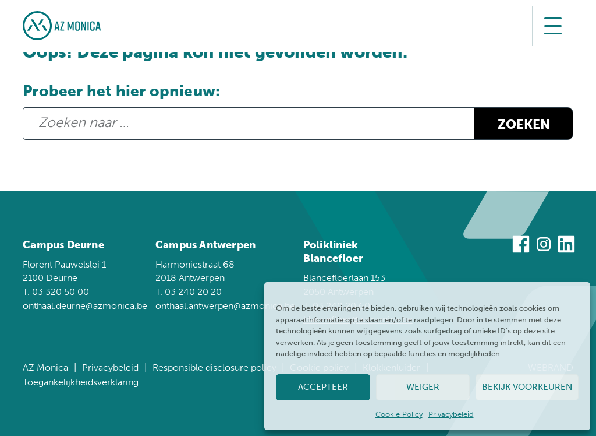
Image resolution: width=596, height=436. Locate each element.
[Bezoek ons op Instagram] (544, 246)
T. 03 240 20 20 (188, 291)
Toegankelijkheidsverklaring (81, 382)
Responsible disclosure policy (214, 367)
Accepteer (323, 387)
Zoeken (524, 124)
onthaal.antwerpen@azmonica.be (225, 305)
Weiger (422, 387)
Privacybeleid (451, 414)
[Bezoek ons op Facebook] (521, 246)
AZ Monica (45, 367)
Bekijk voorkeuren (527, 387)
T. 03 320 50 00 (56, 291)
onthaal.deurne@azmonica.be (85, 305)
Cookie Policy (399, 414)
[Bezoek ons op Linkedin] (566, 246)
